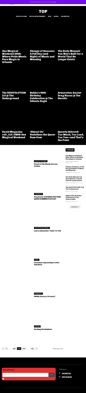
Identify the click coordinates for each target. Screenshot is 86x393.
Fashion (37, 326)
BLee (49, 16)
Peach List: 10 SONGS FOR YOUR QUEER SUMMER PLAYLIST (47, 198)
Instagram (67, 377)
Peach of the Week (41, 161)
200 (24, 348)
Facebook (66, 374)
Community (38, 194)
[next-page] (36, 348)
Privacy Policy (14, 379)
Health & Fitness (71, 182)
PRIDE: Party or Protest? (44, 296)
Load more (75, 206)
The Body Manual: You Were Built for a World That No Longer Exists (70, 55)
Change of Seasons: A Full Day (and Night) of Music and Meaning (42, 55)
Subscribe (52, 375)
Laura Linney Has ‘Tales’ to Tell (47, 231)
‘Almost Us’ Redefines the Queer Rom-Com (42, 134)
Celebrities (65, 16)
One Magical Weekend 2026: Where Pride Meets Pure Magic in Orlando (14, 56)
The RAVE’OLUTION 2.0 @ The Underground (75, 188)
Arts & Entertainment (37, 16)
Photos (68, 191)
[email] (25, 375)
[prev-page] (3, 348)
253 (32, 348)
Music (37, 259)
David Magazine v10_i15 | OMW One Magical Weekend (14, 134)
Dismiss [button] (54, 2)
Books (56, 16)
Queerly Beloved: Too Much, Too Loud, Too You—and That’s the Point (71, 136)
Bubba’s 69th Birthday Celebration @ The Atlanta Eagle (41, 97)
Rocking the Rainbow (43, 329)
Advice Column (21, 16)
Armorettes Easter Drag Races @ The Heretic (69, 95)
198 (14, 348)
